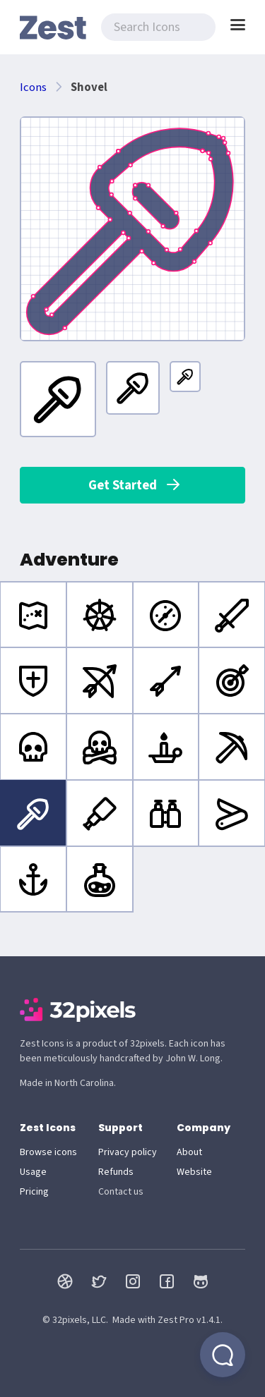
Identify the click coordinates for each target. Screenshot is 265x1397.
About (189, 1152)
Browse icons (48, 1152)
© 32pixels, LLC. (75, 1320)
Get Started (135, 485)
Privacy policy (127, 1152)
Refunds (116, 1172)
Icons (33, 87)
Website (194, 1172)
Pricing (34, 1192)
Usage (33, 1172)
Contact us (120, 1192)
